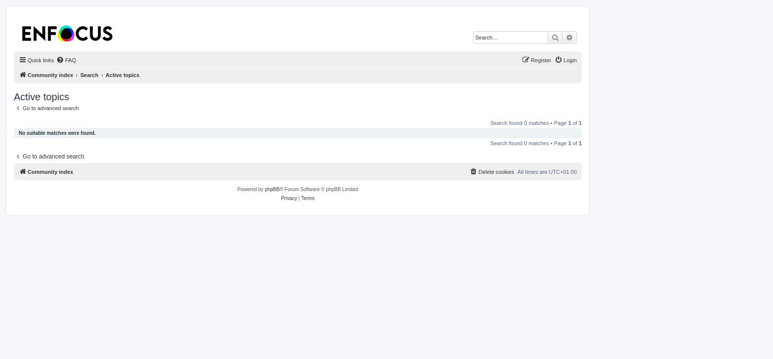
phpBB (272, 189)
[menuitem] (66, 60)
